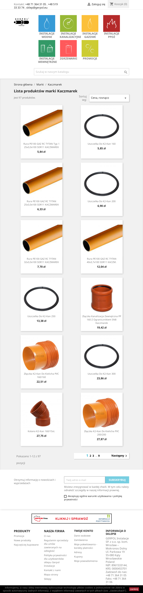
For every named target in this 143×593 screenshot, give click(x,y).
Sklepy (47, 578)
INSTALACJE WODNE (46, 27)
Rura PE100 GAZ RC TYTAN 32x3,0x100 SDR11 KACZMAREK (41, 260)
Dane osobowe (82, 535)
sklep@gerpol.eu (36, 7)
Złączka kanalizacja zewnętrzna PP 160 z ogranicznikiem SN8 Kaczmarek (101, 319)
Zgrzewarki (68, 50)
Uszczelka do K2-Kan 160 (102, 143)
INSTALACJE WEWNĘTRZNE (47, 52)
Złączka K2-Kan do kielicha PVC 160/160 (41, 375)
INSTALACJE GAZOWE (90, 27)
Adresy (78, 552)
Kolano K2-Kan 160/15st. (41, 431)
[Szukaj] (81, 71)
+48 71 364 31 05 (35, 4)
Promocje (90, 50)
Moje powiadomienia (86, 560)
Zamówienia (81, 540)
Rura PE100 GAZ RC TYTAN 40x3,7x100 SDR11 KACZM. (101, 260)
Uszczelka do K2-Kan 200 (102, 201)
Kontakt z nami (52, 570)
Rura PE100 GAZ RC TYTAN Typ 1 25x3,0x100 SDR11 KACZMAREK (41, 145)
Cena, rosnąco (109, 98)
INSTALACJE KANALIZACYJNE (69, 27)
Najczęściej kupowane (26, 544)
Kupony (78, 556)
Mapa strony (51, 574)
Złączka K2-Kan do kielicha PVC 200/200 (101, 433)
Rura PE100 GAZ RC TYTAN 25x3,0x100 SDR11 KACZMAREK (41, 203)
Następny (119, 456)
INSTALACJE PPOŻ (111, 27)
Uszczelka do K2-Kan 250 (41, 316)
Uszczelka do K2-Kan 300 (102, 373)
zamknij (134, 589)
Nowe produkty (22, 540)
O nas (47, 536)
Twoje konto (83, 531)
